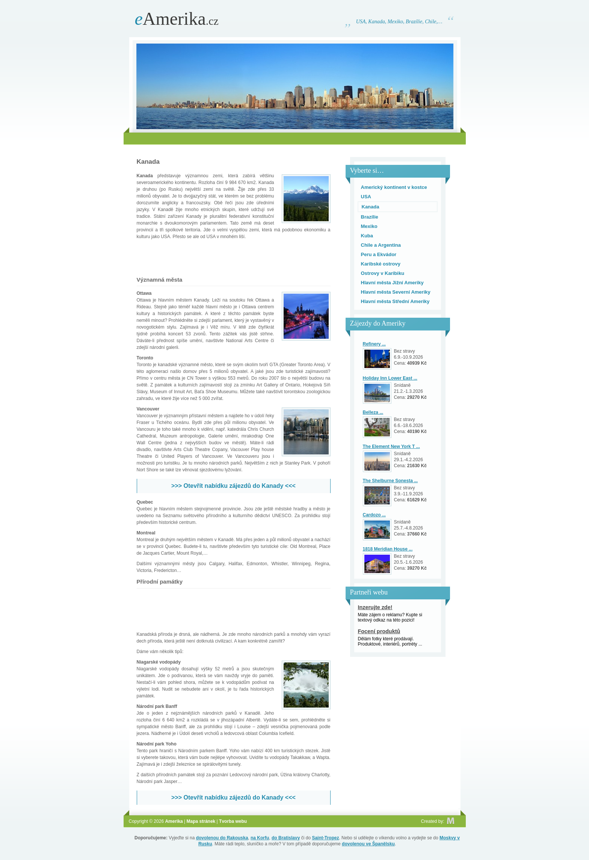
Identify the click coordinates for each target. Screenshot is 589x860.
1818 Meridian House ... (388, 549)
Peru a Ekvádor (379, 254)
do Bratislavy (286, 837)
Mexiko (369, 226)
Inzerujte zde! (375, 607)
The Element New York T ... (391, 446)
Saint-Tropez (325, 837)
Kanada (370, 207)
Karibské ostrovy (381, 264)
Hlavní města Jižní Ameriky (392, 282)
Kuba (367, 235)
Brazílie (369, 217)
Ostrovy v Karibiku (383, 273)
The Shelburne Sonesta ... (390, 480)
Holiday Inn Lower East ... (390, 378)
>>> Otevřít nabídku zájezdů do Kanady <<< (233, 486)
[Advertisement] (294, 138)
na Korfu (260, 837)
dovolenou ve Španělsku (368, 843)
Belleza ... (373, 412)
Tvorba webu (233, 821)
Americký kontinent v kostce (394, 187)
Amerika (177, 19)
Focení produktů (379, 631)
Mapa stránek (201, 821)
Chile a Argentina (381, 245)
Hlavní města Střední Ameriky (395, 301)
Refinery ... (374, 344)
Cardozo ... (374, 515)
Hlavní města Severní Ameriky (395, 292)
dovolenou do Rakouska (222, 837)
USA (366, 196)
